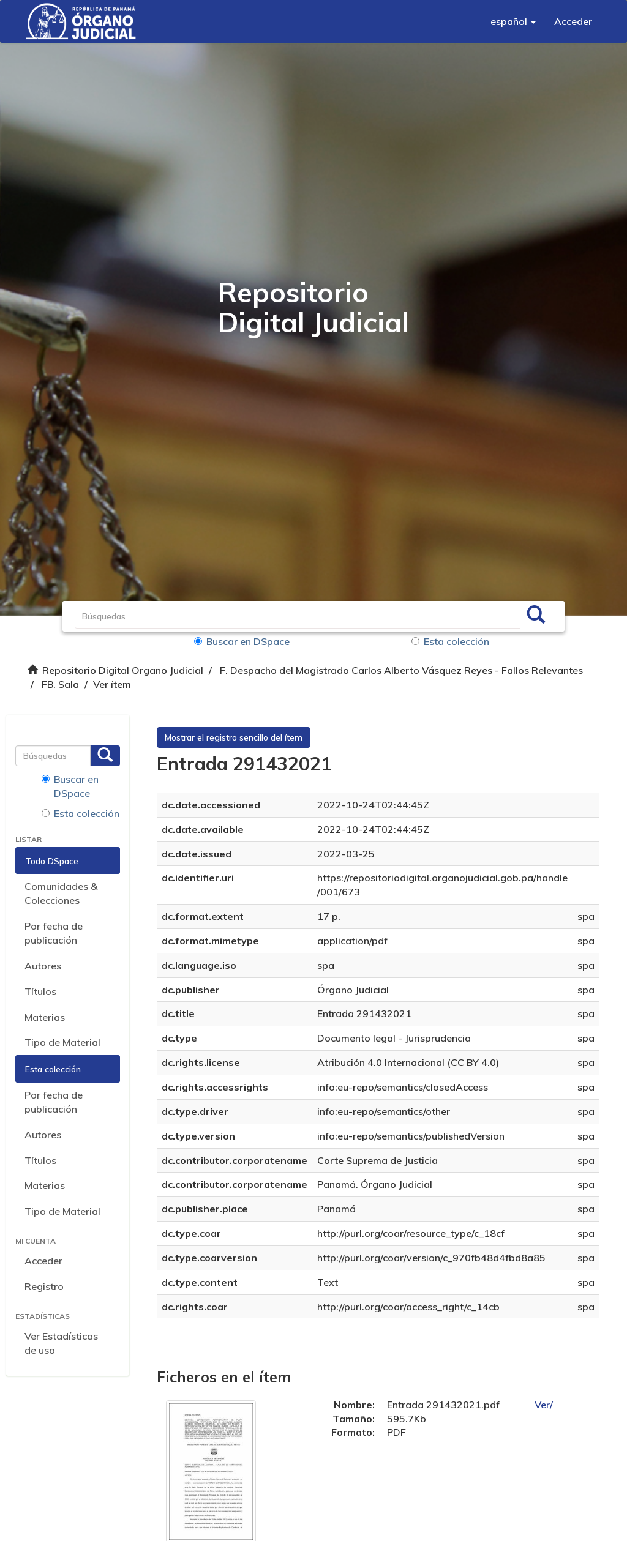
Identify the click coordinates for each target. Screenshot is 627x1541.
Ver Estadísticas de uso (61, 1343)
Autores (42, 966)
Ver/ (544, 1404)
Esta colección (450, 641)
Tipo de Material (62, 1042)
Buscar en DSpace (242, 641)
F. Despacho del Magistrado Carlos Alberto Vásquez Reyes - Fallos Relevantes (401, 670)
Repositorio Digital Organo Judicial (122, 670)
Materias (44, 1017)
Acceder (43, 1261)
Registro (44, 1286)
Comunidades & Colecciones (60, 893)
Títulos (40, 991)
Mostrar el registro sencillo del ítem (233, 737)
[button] (513, 21)
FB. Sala (60, 684)
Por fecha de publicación (53, 933)
